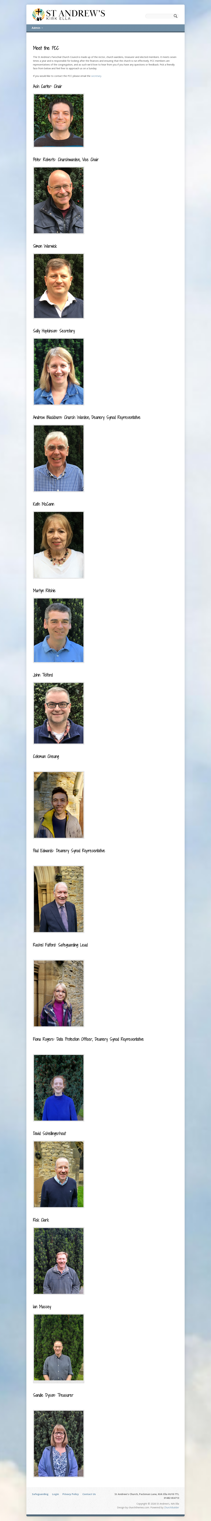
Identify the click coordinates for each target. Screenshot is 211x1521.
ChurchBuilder (171, 1507)
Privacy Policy (70, 1494)
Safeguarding (40, 1494)
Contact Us (89, 1494)
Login (55, 1494)
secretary (96, 75)
